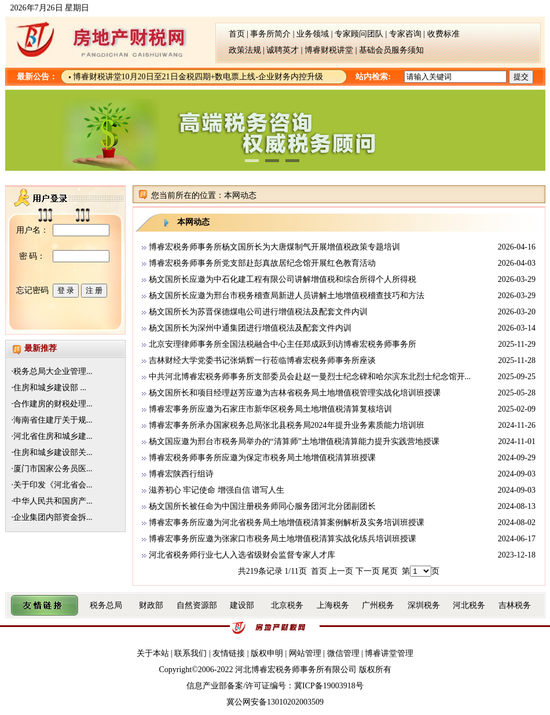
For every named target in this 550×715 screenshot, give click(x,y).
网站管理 (305, 653)
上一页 (341, 571)
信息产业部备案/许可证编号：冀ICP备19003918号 (275, 685)
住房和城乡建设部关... (53, 452)
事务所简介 (270, 34)
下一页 (367, 571)
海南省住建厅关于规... (53, 420)
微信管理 (343, 653)
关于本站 (154, 653)
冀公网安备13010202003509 (275, 702)
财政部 (151, 605)
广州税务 (378, 605)
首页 (228, 34)
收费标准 (443, 34)
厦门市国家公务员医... (53, 468)
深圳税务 (424, 605)
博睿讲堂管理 (389, 653)
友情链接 (228, 653)
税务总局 (106, 605)
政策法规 (237, 50)
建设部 (242, 605)
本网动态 (240, 195)
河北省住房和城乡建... (53, 436)
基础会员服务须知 (391, 50)
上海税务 (333, 605)
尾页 (390, 571)
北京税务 (287, 605)
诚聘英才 (283, 50)
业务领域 (312, 34)
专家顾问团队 (359, 34)
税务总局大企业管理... (53, 371)
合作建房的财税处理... (53, 403)
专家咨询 (405, 34)
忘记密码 (32, 290)
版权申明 (268, 653)
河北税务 (469, 605)
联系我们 (191, 653)
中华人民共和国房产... (53, 501)
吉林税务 (514, 605)
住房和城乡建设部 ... (49, 387)
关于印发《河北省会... (53, 485)
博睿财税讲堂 (329, 50)
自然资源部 (197, 605)
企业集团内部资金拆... (53, 517)
